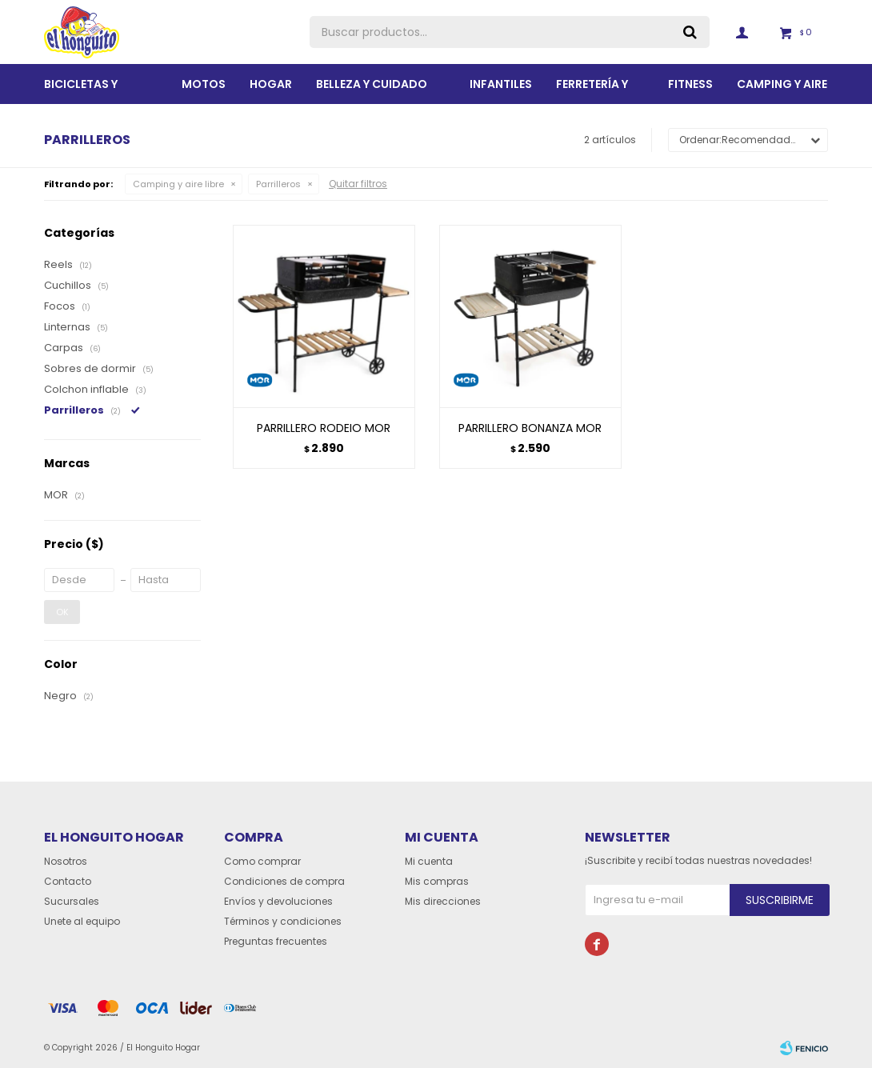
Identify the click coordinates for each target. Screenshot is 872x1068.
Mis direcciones (443, 901)
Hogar (271, 84)
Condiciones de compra (284, 881)
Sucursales (71, 901)
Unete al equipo (82, 921)
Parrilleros (278, 184)
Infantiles (501, 84)
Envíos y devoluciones (278, 901)
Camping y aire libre (782, 90)
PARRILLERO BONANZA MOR (530, 428)
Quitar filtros (358, 183)
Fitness (690, 84)
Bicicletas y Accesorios (81, 90)
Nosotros (65, 861)
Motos (204, 84)
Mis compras (437, 881)
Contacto (67, 881)
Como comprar (262, 861)
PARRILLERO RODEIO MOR (323, 428)
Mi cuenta (429, 861)
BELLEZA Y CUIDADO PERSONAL (371, 90)
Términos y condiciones (283, 921)
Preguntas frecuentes (275, 941)
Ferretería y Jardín (592, 90)
